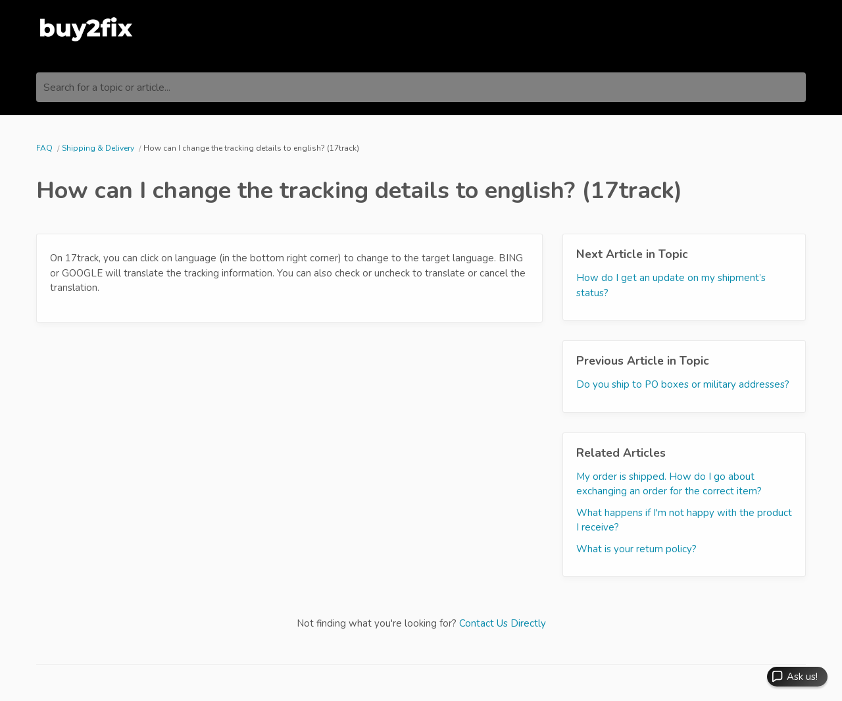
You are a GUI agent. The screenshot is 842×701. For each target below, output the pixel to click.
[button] (797, 677)
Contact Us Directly (502, 623)
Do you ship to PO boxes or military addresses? (682, 384)
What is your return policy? (636, 549)
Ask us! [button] (802, 676)
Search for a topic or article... (106, 87)
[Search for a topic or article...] (421, 87)
